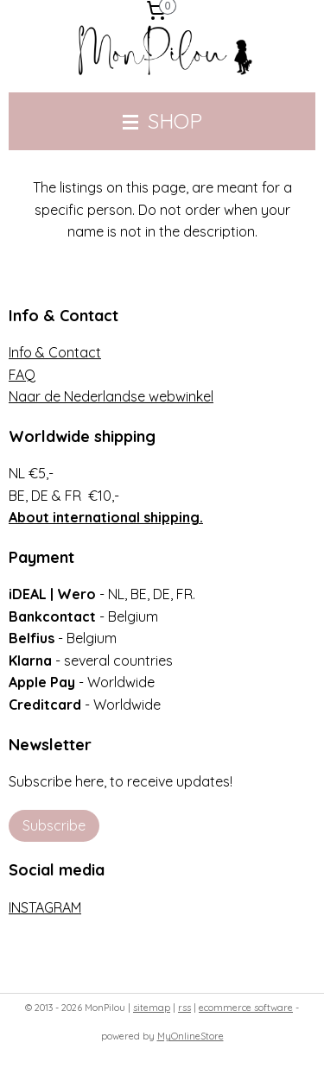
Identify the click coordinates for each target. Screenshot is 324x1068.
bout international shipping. (110, 517)
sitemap (151, 1008)
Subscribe (54, 825)
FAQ (22, 374)
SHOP (162, 121)
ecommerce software (246, 1008)
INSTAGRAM (45, 907)
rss (184, 1008)
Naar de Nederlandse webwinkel (111, 396)
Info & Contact (55, 352)
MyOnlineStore (190, 1036)
